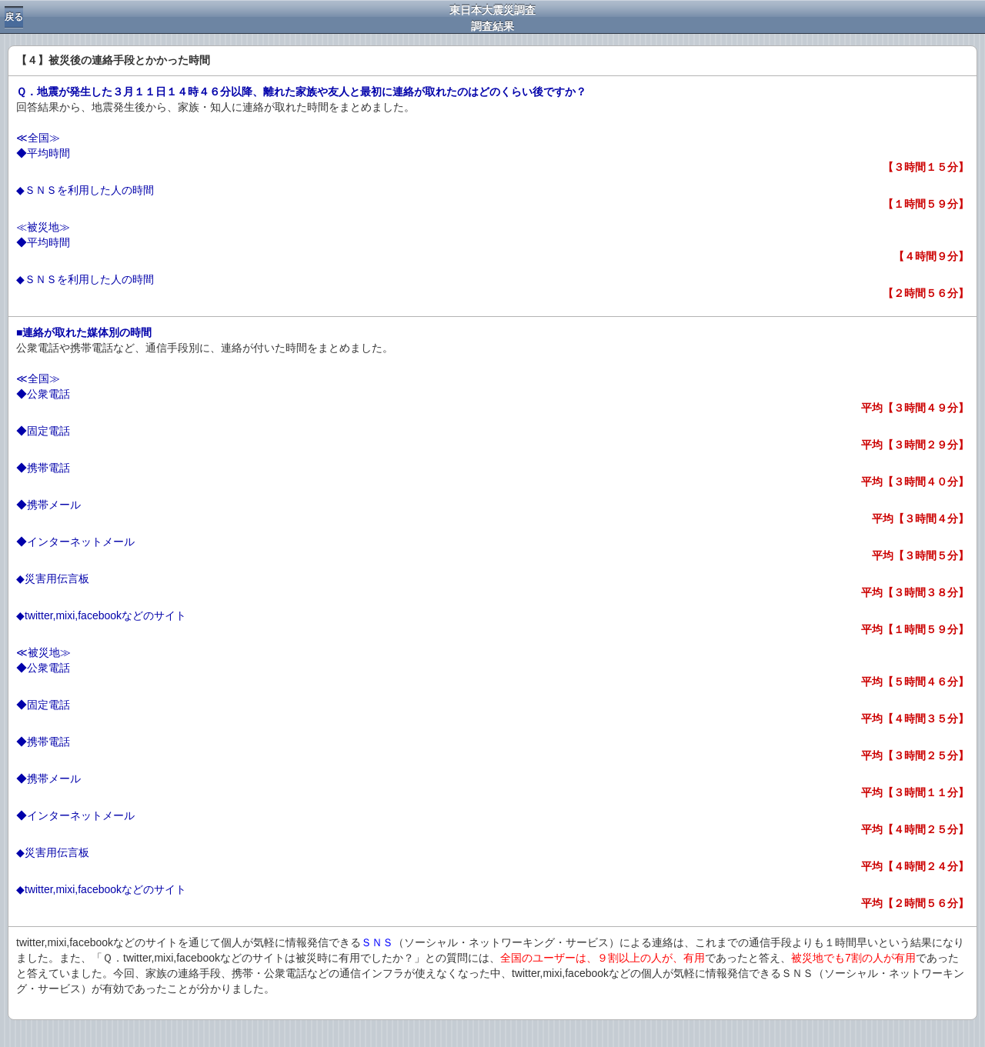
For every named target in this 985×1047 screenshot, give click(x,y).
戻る (14, 17)
